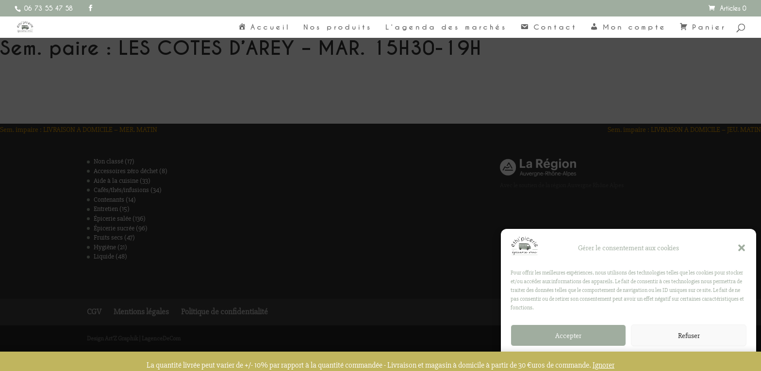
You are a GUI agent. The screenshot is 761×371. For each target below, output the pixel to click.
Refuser (689, 336)
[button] (741, 249)
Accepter (568, 336)
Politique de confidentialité (624, 359)
